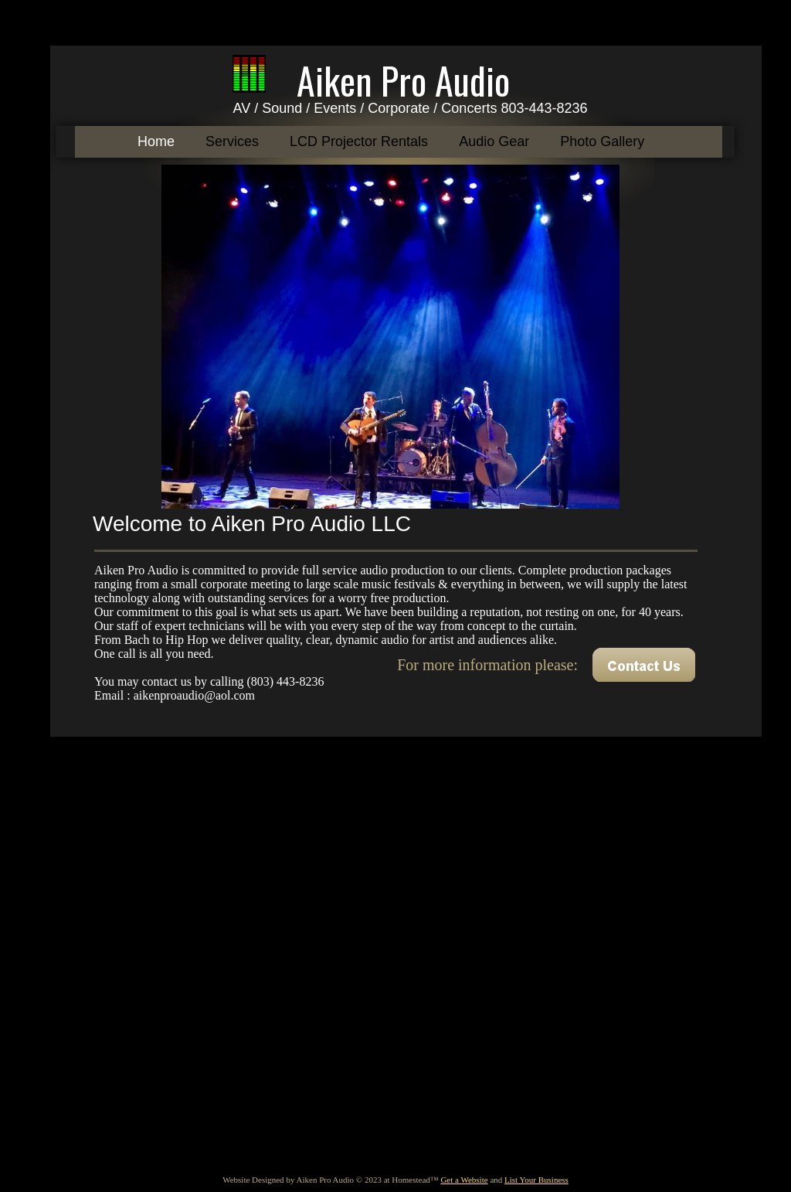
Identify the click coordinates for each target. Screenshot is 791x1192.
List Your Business (536, 1179)
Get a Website (463, 1179)
